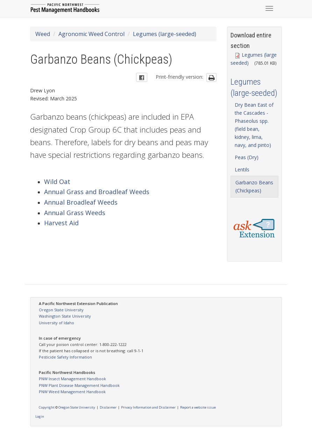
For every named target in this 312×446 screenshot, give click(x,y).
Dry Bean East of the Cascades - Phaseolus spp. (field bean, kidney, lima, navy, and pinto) (254, 124)
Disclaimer (108, 407)
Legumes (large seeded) (254, 58)
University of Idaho (56, 322)
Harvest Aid (61, 223)
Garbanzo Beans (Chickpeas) (254, 186)
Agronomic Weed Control (91, 34)
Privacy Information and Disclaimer (148, 407)
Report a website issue (198, 407)
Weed (42, 34)
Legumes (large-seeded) (164, 34)
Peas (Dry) (246, 157)
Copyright (47, 407)
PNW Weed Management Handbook (72, 391)
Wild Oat (57, 181)
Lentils (242, 169)
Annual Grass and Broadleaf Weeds (96, 191)
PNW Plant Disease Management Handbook (79, 385)
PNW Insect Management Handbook (72, 378)
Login (39, 416)
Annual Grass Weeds (74, 212)
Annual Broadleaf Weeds (81, 202)
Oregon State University (61, 309)
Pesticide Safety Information (65, 357)
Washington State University (65, 316)
